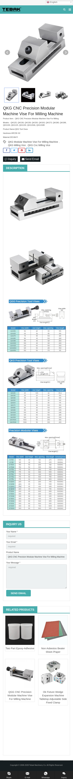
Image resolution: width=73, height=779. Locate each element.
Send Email (30, 159)
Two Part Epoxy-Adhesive (20, 648)
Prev (7, 52)
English (52, 2)
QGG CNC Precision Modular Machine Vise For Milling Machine (20, 695)
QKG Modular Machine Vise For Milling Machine (33, 142)
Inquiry (10, 159)
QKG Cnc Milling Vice (39, 145)
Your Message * (13, 563)
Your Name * (12, 532)
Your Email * (11, 542)
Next (65, 52)
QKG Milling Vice (17, 145)
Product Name (12, 552)
